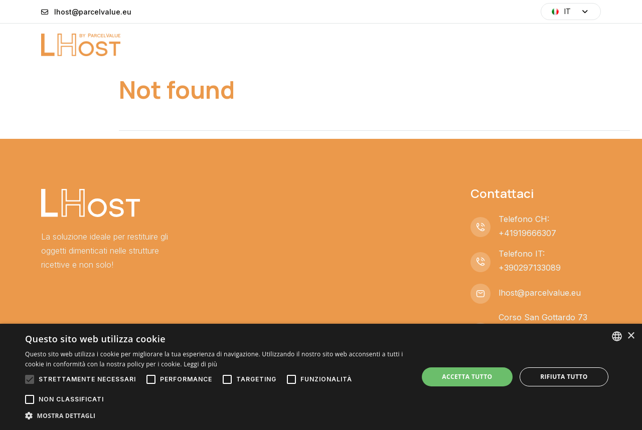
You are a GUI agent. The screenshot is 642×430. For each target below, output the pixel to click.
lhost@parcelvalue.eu (92, 12)
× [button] (630, 336)
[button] (216, 415)
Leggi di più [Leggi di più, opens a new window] (200, 364)
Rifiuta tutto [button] (564, 376)
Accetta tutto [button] (467, 376)
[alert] (321, 377)
